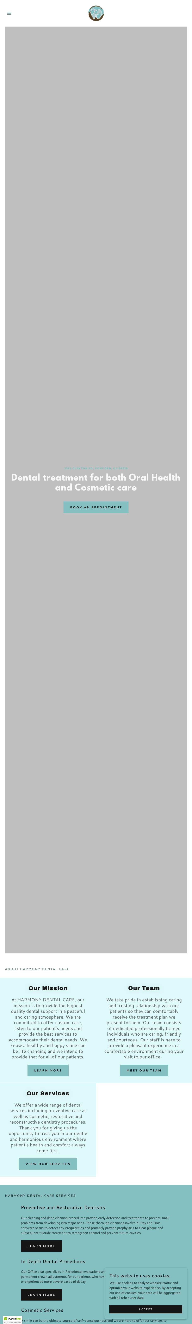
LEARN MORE (41, 1246)
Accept (146, 1309)
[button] (18, 13)
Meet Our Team (144, 1070)
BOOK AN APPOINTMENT (96, 507)
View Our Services (48, 1164)
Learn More (48, 1070)
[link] (96, 13)
